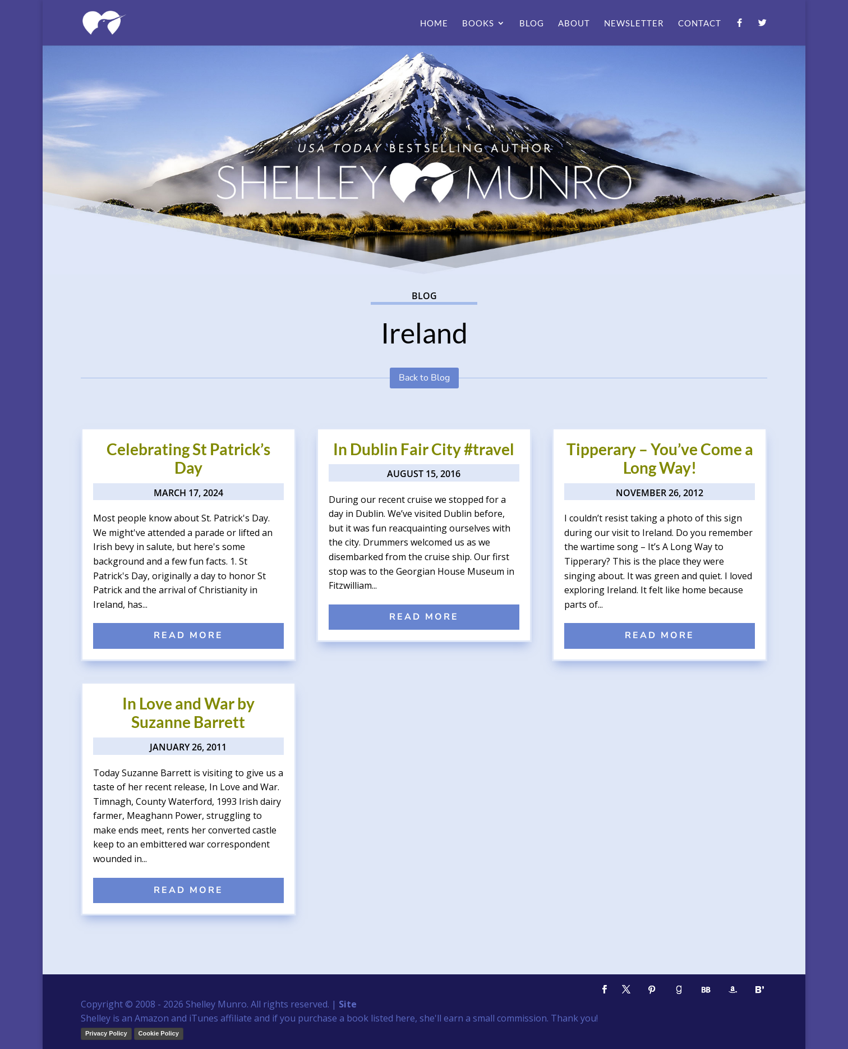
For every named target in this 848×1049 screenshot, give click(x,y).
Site (348, 1004)
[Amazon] (732, 990)
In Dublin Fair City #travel (423, 449)
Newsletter (634, 23)
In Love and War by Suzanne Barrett (188, 713)
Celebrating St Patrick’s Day (188, 458)
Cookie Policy (159, 1033)
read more (188, 635)
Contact (699, 23)
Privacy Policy (106, 1033)
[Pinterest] (651, 990)
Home (434, 23)
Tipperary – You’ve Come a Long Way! (659, 458)
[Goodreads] (678, 990)
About (574, 23)
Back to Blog (424, 378)
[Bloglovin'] (759, 990)
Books (478, 23)
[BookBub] (705, 990)
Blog (531, 23)
